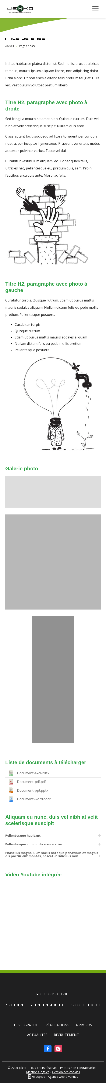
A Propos (84, 1025)
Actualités (37, 1035)
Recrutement (66, 1035)
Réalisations (57, 1025)
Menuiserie (53, 994)
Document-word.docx (34, 799)
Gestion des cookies (66, 1072)
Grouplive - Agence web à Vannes (55, 1077)
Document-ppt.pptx (32, 790)
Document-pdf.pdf (31, 781)
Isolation (85, 1005)
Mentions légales (37, 1072)
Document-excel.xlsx (33, 773)
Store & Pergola (34, 1005)
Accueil (9, 46)
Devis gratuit (26, 1025)
